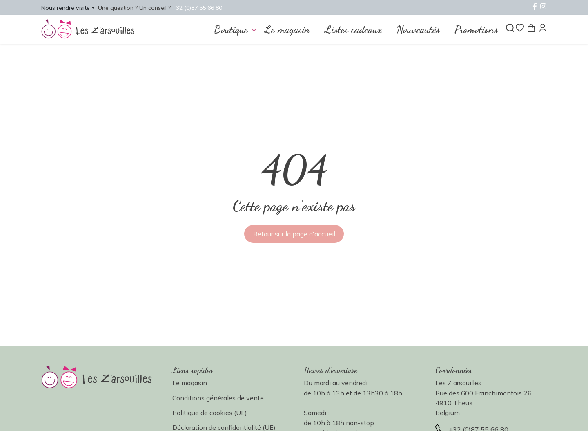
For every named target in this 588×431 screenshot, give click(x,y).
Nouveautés (418, 29)
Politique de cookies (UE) (209, 413)
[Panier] (531, 28)
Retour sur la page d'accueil (294, 234)
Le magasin (287, 29)
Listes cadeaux (353, 29)
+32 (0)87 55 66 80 (199, 7)
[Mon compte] (543, 28)
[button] (68, 7)
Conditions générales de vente (218, 398)
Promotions (476, 29)
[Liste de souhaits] (520, 28)
